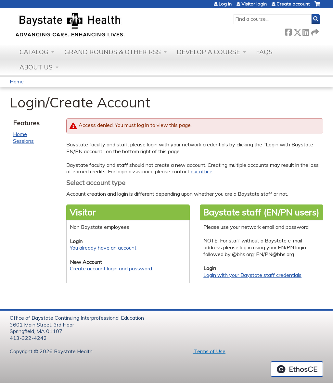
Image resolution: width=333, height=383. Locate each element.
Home (17, 81)
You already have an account (103, 247)
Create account (293, 4)
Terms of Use (209, 351)
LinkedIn (305, 31)
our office (201, 171)
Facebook (288, 31)
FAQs (264, 52)
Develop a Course (208, 52)
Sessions (23, 141)
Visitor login (254, 4)
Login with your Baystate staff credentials (252, 275)
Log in (225, 4)
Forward (314, 31)
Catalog (33, 52)
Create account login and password (111, 268)
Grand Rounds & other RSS (112, 52)
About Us (36, 67)
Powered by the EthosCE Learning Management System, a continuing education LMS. (297, 369)
